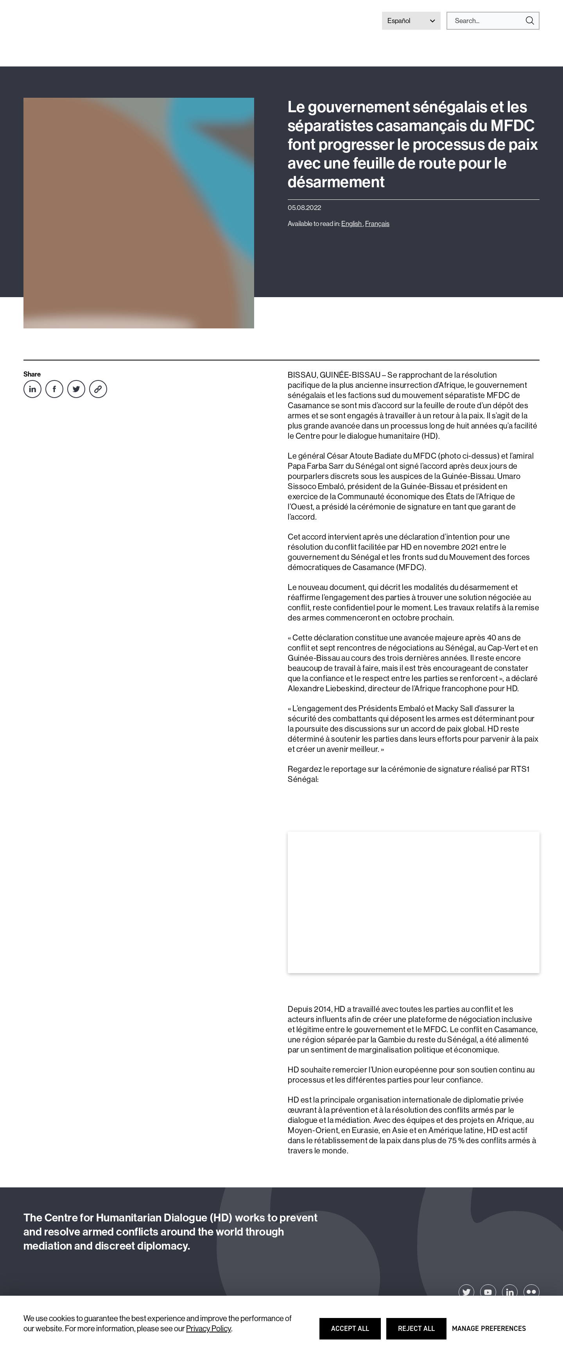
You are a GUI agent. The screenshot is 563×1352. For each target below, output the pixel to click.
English (352, 224)
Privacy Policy (208, 1328)
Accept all (355, 1332)
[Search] (490, 20)
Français (377, 224)
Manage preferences (489, 1332)
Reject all (422, 1332)
